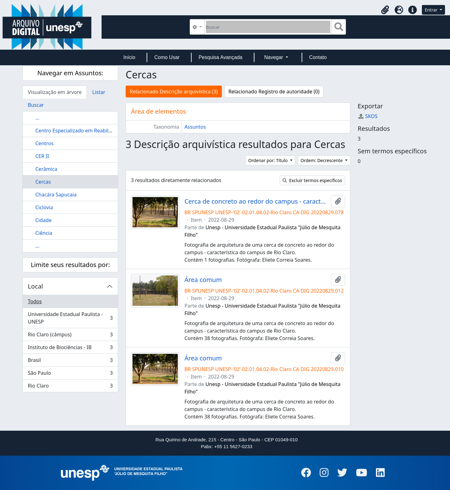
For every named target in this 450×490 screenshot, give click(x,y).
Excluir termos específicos (312, 180)
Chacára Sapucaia (56, 194)
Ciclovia (44, 207)
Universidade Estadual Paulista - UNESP (70, 318)
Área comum (203, 280)
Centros (44, 143)
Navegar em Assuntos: (70, 73)
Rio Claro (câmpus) (70, 336)
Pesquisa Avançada (220, 57)
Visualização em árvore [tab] (55, 92)
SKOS (368, 116)
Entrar (431, 10)
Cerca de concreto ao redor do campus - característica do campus (256, 201)
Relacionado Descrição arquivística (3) (174, 91)
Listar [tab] (98, 92)
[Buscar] (268, 27)
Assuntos (195, 126)
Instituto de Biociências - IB (70, 349)
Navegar (274, 57)
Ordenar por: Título (268, 160)
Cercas (43, 181)
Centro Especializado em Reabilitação (78, 130)
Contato (318, 57)
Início (129, 57)
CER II (42, 156)
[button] (385, 10)
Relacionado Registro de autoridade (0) (273, 91)
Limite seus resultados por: (70, 264)
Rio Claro (70, 387)
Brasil (70, 361)
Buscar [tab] (36, 104)
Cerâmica (46, 169)
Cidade (43, 220)
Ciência (43, 233)
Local (35, 286)
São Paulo (70, 374)
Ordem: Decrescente (322, 160)
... (37, 117)
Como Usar (167, 57)
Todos (35, 301)
